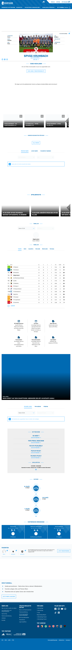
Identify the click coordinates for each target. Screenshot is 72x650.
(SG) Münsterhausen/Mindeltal (18, 278)
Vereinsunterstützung (6, 616)
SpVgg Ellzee (15, 294)
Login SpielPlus (22, 621)
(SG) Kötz (14, 280)
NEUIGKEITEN (20, 7)
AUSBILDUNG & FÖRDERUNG (49, 7)
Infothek (58, 2)
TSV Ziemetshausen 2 (17, 291)
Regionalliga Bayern (41, 614)
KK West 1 (56, 37)
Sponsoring (4, 613)
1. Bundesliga (40, 608)
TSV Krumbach (15, 297)
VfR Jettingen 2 (16, 286)
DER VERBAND (61, 7)
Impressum (68, 640)
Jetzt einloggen (65, 2)
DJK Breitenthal (16, 272)
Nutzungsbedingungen (52, 640)
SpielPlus (53, 2)
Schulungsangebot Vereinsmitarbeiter (23, 614)
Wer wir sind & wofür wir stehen (9, 608)
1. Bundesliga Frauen (42, 617)
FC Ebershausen (16, 269)
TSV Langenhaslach (16, 299)
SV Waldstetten (16, 283)
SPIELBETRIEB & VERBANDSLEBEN (33, 7)
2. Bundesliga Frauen (42, 619)
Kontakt (3, 620)
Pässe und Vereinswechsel (25, 609)
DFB (6, 640)
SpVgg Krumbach (16, 275)
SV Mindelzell (15, 267)
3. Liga (38, 612)
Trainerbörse (22, 619)
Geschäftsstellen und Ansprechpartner (6, 611)
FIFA (13, 640)
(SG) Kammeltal (16, 302)
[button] (2, 59)
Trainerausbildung (23, 612)
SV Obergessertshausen (17, 288)
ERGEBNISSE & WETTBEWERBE (8, 7)
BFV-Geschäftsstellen (24, 617)
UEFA (9, 640)
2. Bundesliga (40, 610)
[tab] (25, 151)
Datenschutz (61, 640)
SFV (2, 640)
